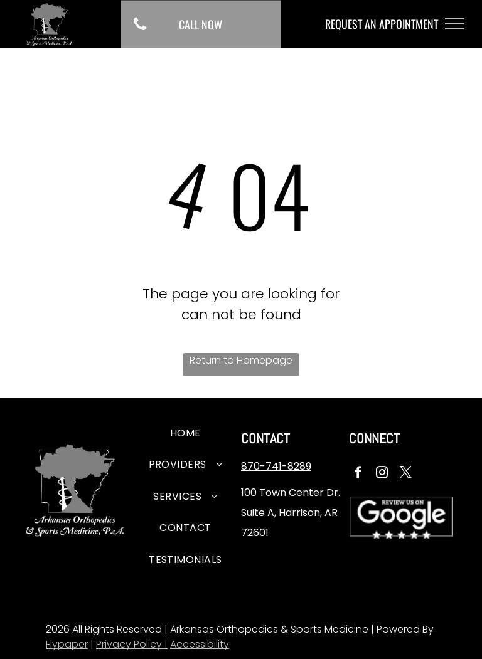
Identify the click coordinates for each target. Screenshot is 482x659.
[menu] (454, 24)
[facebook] (358, 474)
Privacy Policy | (132, 644)
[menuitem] (185, 435)
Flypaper (67, 644)
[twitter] (406, 474)
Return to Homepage (241, 360)
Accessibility (199, 644)
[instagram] (382, 474)
